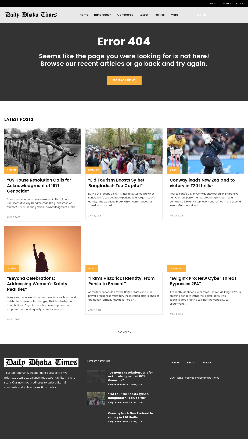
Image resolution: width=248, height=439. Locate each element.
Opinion (11, 170)
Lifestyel (11, 268)
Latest (92, 268)
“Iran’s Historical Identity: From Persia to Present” (121, 281)
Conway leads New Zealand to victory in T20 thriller (202, 182)
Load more (124, 332)
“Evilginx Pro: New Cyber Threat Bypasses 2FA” (203, 281)
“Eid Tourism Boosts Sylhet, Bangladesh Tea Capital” (117, 182)
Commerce (93, 170)
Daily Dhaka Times (118, 384)
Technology (177, 268)
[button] (203, 15)
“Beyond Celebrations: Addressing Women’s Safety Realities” (37, 283)
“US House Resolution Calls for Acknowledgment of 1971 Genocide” (39, 185)
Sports (174, 170)
